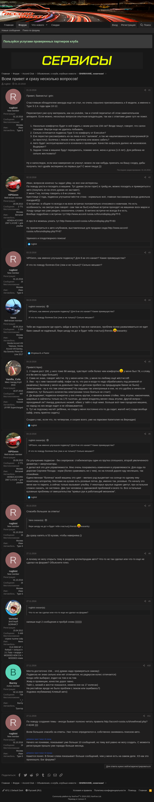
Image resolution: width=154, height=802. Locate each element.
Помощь (132, 790)
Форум (22, 25)
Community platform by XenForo (77, 796)
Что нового (38, 25)
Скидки (55, 25)
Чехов (20, 399)
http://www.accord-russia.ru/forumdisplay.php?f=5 (93, 214)
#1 (149, 90)
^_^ (21, 700)
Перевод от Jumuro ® (77, 799)
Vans (13, 317)
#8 (149, 553)
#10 (149, 665)
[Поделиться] (145, 90)
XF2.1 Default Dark (12, 790)
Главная (8, 25)
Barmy (13, 683)
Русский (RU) (33, 790)
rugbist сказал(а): (37, 306)
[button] (46, 25)
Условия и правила (82, 790)
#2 (149, 177)
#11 (149, 716)
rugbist (7, 84)
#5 (149, 362)
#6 (149, 434)
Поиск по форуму (31, 30)
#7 (149, 506)
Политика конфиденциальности (110, 790)
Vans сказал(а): (36, 520)
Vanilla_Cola (13, 379)
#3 (149, 252)
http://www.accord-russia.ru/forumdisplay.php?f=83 (87, 221)
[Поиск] (145, 25)
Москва (19, 125)
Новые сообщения (11, 30)
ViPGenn (13, 194)
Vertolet (13, 618)
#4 (149, 300)
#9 (149, 601)
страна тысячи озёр (14, 639)
